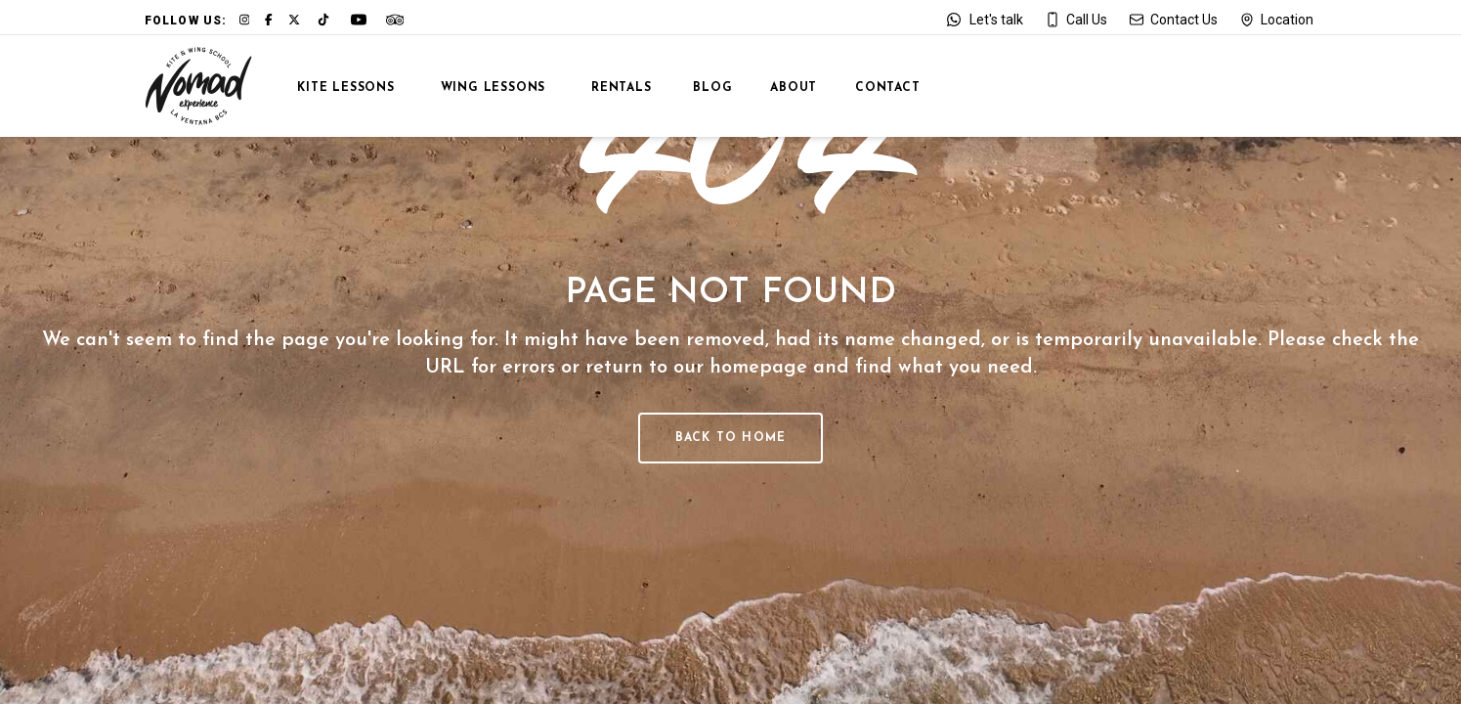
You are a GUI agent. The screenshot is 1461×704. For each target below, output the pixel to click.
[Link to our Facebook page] (269, 19)
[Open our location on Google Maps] (1276, 19)
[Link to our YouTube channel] (358, 19)
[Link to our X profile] (294, 19)
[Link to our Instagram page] (245, 19)
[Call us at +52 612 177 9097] (1076, 19)
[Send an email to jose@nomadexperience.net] (1173, 19)
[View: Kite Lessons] (337, 86)
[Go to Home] (198, 86)
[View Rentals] (612, 86)
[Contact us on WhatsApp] (983, 19)
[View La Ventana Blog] (704, 86)
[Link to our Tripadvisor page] (394, 19)
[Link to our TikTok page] (323, 19)
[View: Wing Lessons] (483, 86)
